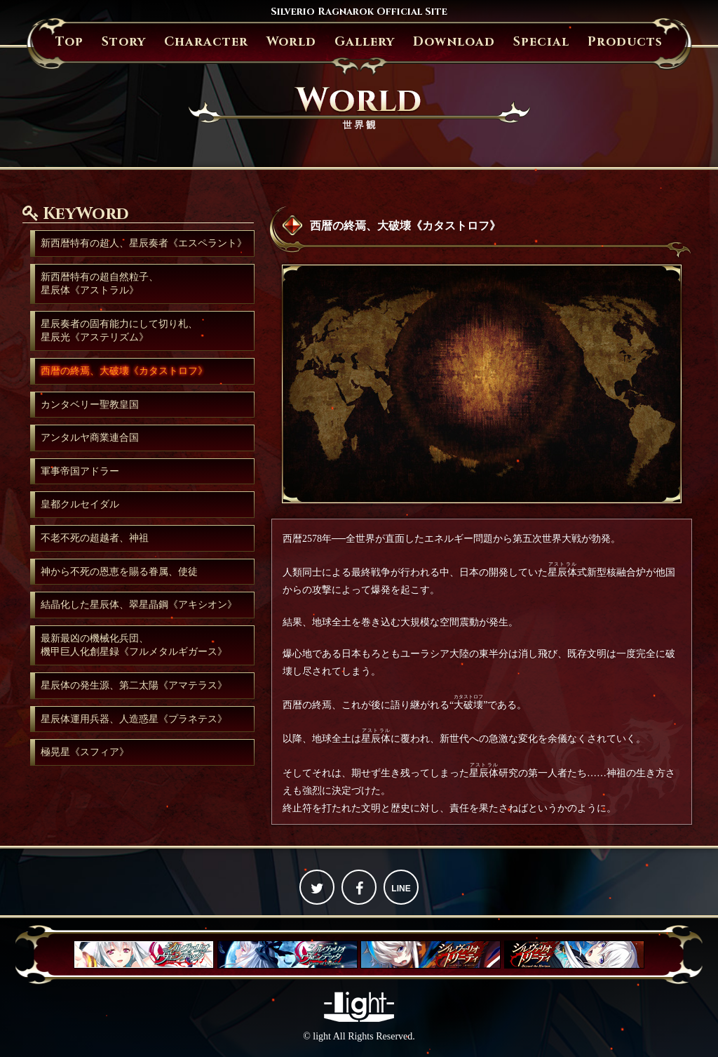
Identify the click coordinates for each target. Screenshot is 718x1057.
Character (206, 42)
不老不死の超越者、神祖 (95, 538)
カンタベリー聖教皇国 (90, 404)
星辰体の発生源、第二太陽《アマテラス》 (134, 685)
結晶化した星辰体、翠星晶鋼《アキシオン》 (139, 604)
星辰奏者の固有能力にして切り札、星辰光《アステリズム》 (119, 331)
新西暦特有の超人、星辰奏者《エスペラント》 (144, 243)
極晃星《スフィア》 (85, 752)
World (291, 42)
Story (124, 42)
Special (541, 42)
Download (454, 42)
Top (69, 42)
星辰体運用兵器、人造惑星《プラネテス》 (134, 719)
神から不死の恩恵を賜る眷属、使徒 (119, 571)
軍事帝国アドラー (80, 471)
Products (625, 42)
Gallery (364, 42)
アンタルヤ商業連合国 (90, 437)
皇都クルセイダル (80, 504)
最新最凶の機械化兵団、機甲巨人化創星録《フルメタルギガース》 (134, 645)
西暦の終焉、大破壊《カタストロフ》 (124, 371)
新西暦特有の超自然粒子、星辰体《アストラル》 (99, 284)
